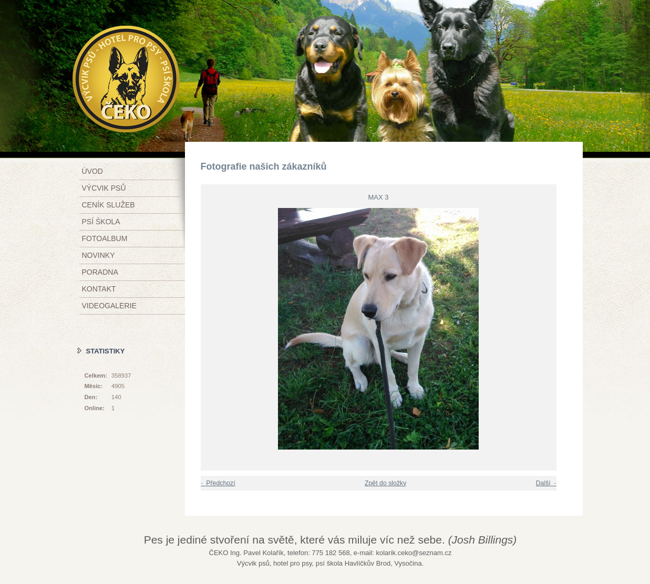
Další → (547, 483)
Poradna (100, 272)
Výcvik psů (104, 188)
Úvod (92, 171)
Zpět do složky (385, 483)
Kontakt (99, 289)
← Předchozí (216, 483)
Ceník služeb (108, 205)
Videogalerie (109, 305)
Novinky (98, 255)
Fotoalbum (105, 238)
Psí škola (101, 221)
